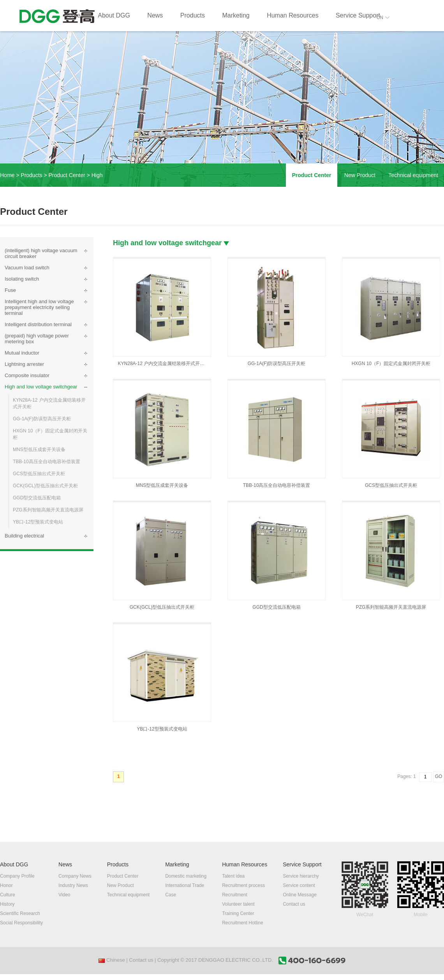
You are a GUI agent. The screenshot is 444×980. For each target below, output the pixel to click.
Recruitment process (243, 885)
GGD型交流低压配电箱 (37, 498)
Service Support (358, 15)
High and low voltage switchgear (41, 387)
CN (383, 17)
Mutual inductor (22, 353)
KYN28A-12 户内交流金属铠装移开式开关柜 (49, 403)
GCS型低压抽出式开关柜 (39, 473)
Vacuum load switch (27, 267)
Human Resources (293, 15)
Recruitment (234, 894)
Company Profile (17, 876)
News (155, 15)
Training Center (238, 913)
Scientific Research (20, 913)
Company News (75, 876)
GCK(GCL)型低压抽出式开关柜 (45, 485)
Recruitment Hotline (242, 923)
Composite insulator (27, 375)
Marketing (235, 15)
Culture (7, 894)
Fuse (10, 290)
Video (64, 894)
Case (170, 894)
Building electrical (24, 536)
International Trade (184, 885)
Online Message (300, 894)
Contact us (294, 904)
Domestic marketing (185, 876)
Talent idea (233, 876)
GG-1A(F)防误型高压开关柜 (42, 419)
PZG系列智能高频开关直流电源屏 (48, 510)
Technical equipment (413, 175)
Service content (299, 885)
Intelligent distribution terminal (38, 324)
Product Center (67, 175)
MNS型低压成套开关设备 (39, 449)
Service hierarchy (301, 876)
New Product (359, 175)
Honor (6, 885)
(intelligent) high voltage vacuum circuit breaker (41, 253)
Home (72, 15)
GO (438, 776)
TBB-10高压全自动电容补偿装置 (46, 461)
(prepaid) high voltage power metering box (37, 338)
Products (192, 15)
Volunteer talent (238, 904)
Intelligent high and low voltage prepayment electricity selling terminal (39, 307)
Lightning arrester (24, 364)
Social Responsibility (21, 923)
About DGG (114, 15)
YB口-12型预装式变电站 (38, 522)
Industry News (73, 885)
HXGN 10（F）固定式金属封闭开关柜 (50, 434)
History (7, 904)
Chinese (112, 960)
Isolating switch (22, 279)
